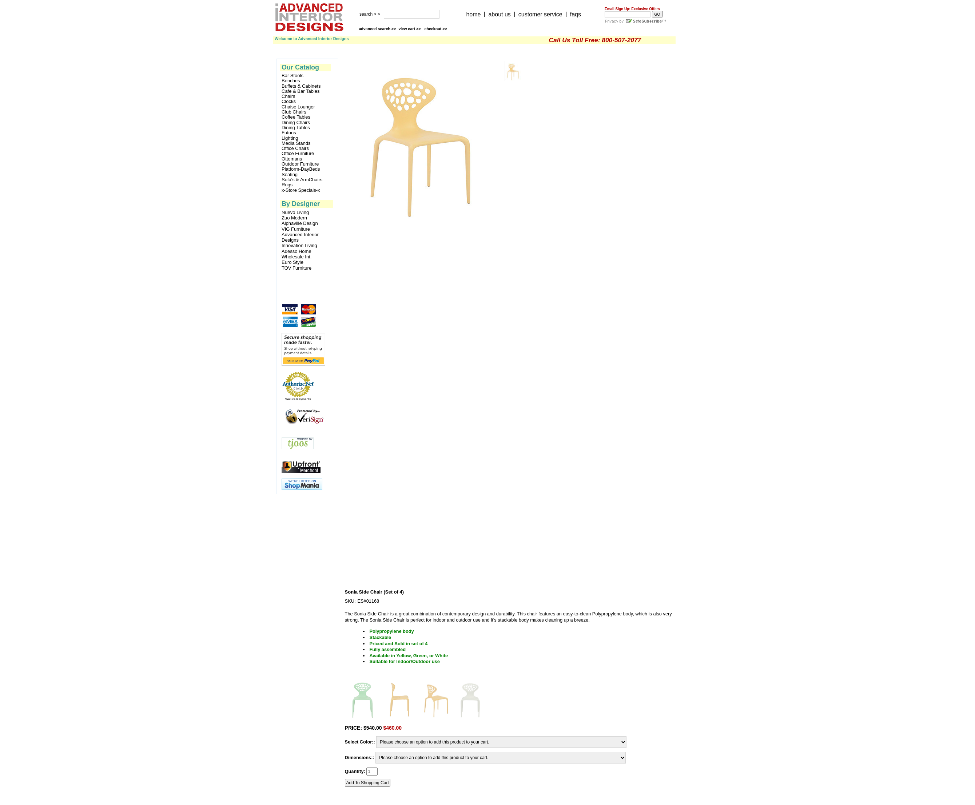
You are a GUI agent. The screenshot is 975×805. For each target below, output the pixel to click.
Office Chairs (295, 148)
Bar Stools (292, 75)
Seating (290, 174)
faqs (575, 14)
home (473, 14)
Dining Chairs (296, 122)
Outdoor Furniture (300, 164)
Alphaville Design (300, 223)
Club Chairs (294, 112)
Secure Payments (298, 399)
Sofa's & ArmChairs (302, 179)
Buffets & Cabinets (301, 86)
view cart (410, 29)
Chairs (288, 96)
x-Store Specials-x (301, 190)
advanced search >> (377, 29)
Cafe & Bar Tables (301, 91)
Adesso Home (296, 251)
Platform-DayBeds (301, 169)
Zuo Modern (294, 218)
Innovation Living (299, 245)
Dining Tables (296, 127)
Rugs (287, 184)
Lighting (290, 138)
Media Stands (296, 143)
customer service (540, 14)
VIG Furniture (296, 229)
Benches (291, 80)
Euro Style (292, 262)
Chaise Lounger (298, 107)
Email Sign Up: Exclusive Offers (632, 9)
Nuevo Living (295, 212)
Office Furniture (298, 153)
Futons (289, 132)
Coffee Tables (296, 117)
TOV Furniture (296, 268)
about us (499, 14)
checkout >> (436, 29)
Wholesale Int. (296, 256)
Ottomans (292, 159)
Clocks (289, 101)
